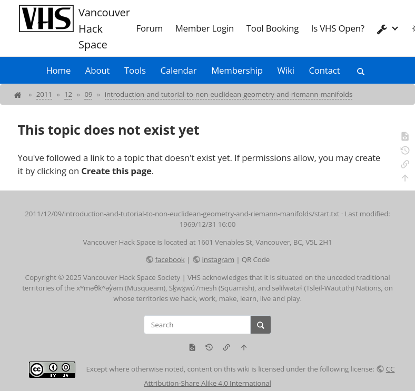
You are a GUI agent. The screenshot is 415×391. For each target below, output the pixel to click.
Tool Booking (272, 28)
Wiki (286, 70)
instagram (218, 259)
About (97, 70)
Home (58, 70)
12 (68, 94)
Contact (324, 70)
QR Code (256, 259)
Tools (135, 70)
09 (88, 94)
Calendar (179, 70)
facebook (170, 259)
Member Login (204, 28)
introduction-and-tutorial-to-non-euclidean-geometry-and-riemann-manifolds (228, 94)
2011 (44, 94)
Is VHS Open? (337, 28)
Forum (149, 28)
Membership (237, 70)
